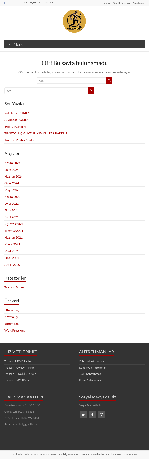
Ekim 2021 (11, 210)
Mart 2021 (11, 251)
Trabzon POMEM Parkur (19, 367)
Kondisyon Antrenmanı (93, 367)
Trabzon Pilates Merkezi (20, 140)
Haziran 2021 (13, 237)
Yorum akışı (12, 323)
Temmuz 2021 (13, 230)
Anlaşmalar (139, 2)
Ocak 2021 (11, 258)
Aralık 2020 (12, 264)
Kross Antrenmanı (90, 380)
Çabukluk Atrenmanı (91, 361)
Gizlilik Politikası (121, 2)
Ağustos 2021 (13, 224)
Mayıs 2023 (12, 190)
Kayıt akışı (11, 317)
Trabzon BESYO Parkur (18, 361)
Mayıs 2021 (12, 244)
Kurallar (106, 2)
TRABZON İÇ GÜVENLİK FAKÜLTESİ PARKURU (37, 133)
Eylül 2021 (11, 217)
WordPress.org (14, 330)
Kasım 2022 (12, 196)
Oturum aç (11, 310)
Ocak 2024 (11, 183)
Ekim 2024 (11, 169)
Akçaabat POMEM (17, 119)
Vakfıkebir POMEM (17, 113)
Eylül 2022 (11, 203)
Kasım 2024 (12, 163)
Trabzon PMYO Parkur (18, 380)
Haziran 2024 (13, 176)
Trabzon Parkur (14, 287)
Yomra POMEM (15, 126)
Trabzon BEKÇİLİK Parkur (20, 373)
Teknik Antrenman (90, 373)
